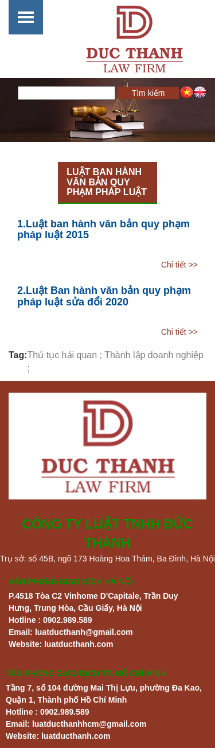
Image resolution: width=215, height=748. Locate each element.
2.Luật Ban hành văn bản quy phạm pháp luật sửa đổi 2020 (104, 296)
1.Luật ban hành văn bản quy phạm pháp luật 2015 (103, 229)
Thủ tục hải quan (62, 355)
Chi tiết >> (179, 264)
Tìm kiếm (148, 93)
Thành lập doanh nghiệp (154, 355)
